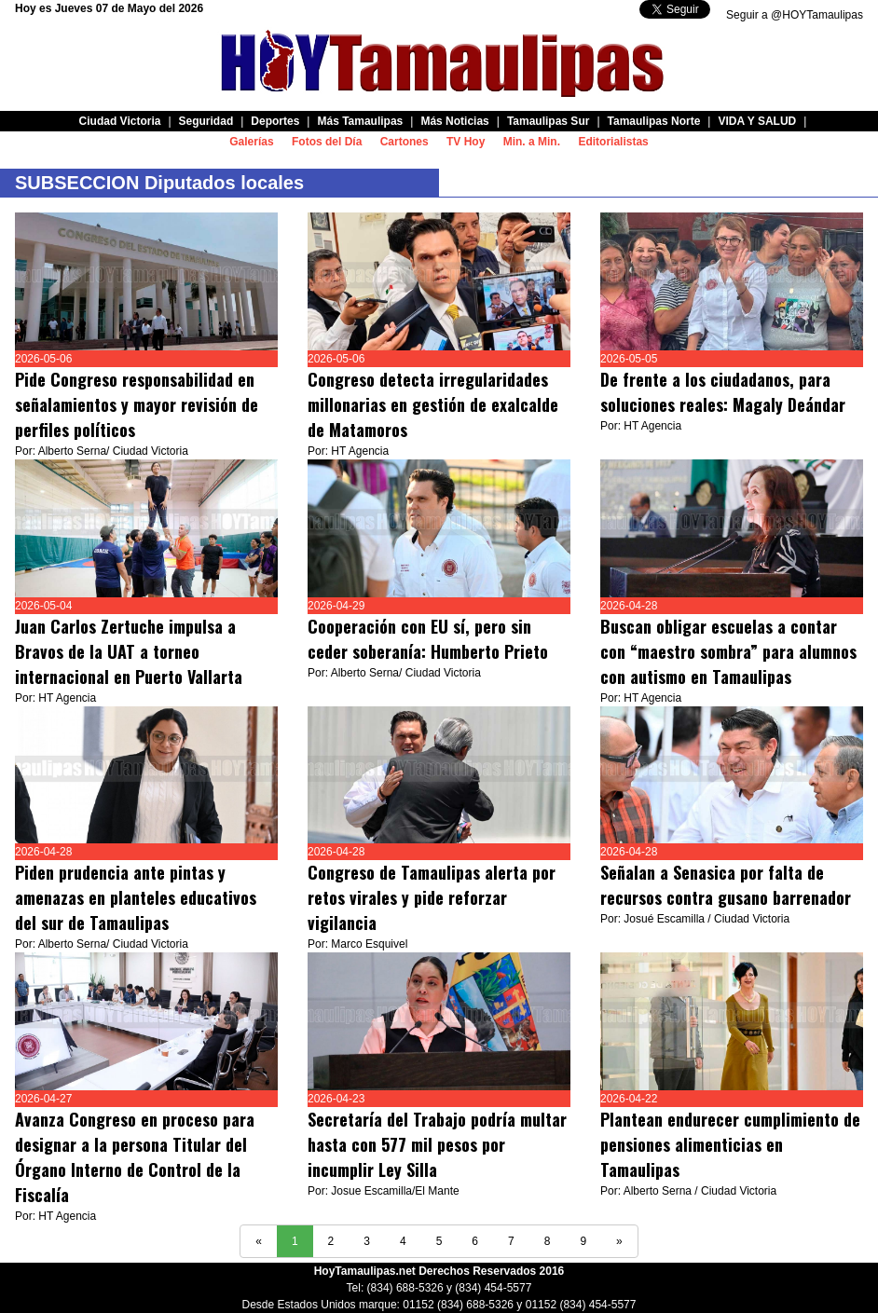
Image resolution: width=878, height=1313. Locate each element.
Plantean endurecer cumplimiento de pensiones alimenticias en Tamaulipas (730, 1144)
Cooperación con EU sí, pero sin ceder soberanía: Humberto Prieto (430, 638)
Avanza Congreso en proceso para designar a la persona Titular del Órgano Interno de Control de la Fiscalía (134, 1157)
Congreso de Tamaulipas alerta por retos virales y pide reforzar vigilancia (432, 897)
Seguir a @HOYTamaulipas (794, 14)
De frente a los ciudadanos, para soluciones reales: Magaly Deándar (722, 392)
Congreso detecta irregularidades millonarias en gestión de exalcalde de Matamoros (433, 404)
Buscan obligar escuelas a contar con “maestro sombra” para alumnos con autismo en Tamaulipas (728, 651)
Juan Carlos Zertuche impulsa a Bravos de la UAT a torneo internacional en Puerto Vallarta (131, 651)
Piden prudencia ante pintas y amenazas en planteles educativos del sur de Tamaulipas (135, 897)
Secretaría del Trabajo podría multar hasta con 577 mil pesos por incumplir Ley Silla (437, 1144)
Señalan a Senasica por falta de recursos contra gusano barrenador (725, 885)
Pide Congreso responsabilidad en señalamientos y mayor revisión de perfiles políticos (136, 404)
